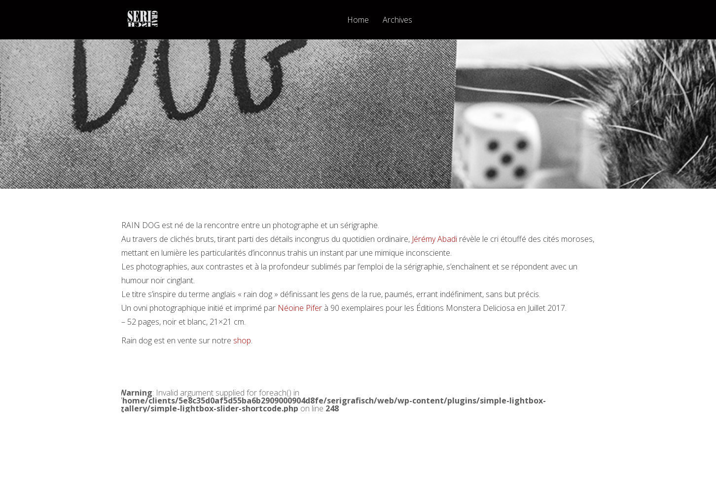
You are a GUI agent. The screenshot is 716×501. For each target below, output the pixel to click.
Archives (397, 20)
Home (358, 20)
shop (242, 340)
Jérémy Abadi (434, 239)
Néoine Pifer (300, 307)
